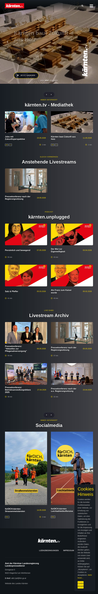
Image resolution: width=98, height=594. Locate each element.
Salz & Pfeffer (11, 291)
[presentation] (47, 94)
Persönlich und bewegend (17, 250)
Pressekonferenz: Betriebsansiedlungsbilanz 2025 (18, 389)
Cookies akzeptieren (56, 582)
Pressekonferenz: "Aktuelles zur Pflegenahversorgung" (16, 348)
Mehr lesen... (61, 577)
